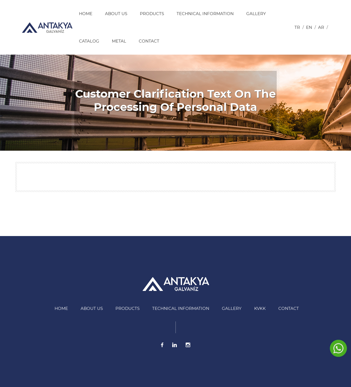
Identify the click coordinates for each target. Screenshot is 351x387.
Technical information (205, 13)
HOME (85, 13)
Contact (149, 41)
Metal (119, 41)
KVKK (260, 308)
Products (152, 13)
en (309, 27)
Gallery (256, 13)
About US (116, 13)
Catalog (89, 41)
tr (297, 27)
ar (321, 27)
